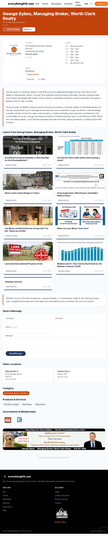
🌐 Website (29, 71)
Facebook (30, 79)
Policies (58, 503)
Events (45, 4)
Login (57, 492)
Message (9, 336)
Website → (28, 29)
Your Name (10, 318)
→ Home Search (32, 74)
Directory (68, 4)
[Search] (92, 4)
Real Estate (78, 3)
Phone (11, 327)
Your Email (59, 318)
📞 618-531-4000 (12, 29)
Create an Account (62, 495)
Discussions (56, 4)
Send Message (15, 353)
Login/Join (101, 4)
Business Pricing (61, 499)
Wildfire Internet (13, 531)
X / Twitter (41, 79)
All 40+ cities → (61, 522)
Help (86, 4)
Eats (37, 4)
